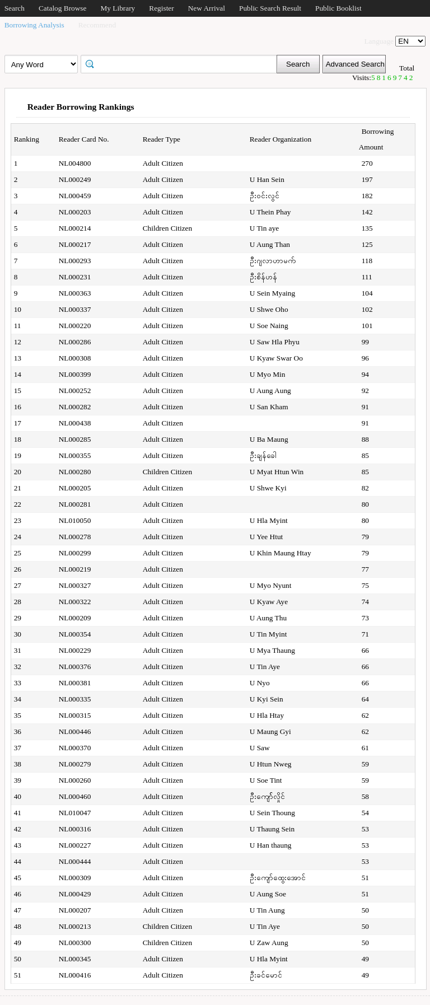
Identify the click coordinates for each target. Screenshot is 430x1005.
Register (161, 8)
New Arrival (206, 8)
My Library (117, 8)
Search (14, 8)
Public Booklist (338, 8)
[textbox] (182, 63)
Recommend (97, 25)
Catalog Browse (63, 8)
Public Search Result (270, 8)
